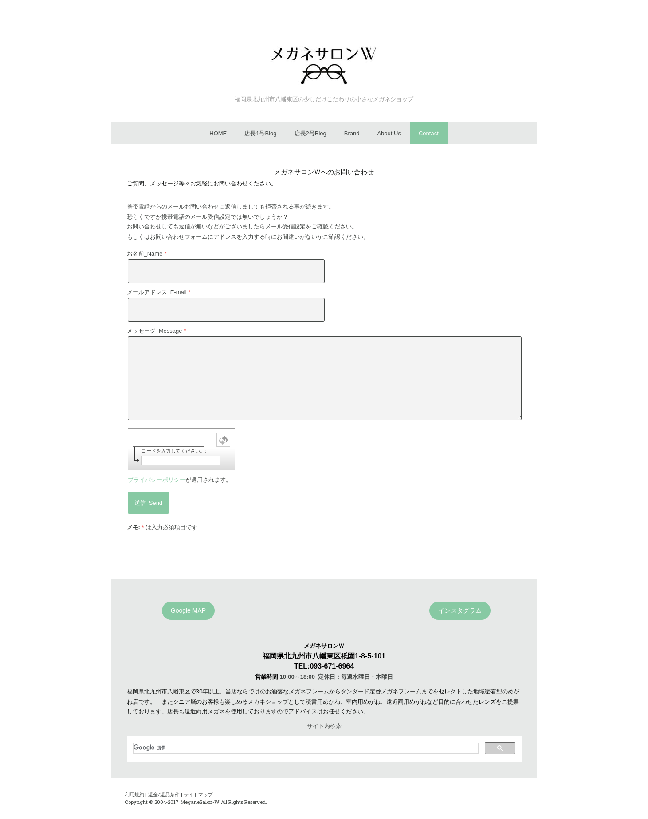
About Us (389, 133)
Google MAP (188, 610)
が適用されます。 (180, 479)
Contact (429, 133)
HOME (218, 133)
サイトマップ (198, 794)
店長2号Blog (310, 133)
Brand (352, 133)
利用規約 (134, 794)
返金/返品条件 (164, 794)
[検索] (305, 748)
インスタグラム (460, 610)
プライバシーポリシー (156, 479)
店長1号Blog (260, 133)
